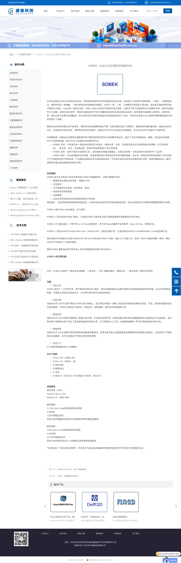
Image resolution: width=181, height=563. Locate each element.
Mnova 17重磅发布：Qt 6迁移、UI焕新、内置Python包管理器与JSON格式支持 (25, 188)
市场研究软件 (16, 141)
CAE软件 (14, 168)
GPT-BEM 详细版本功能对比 (23, 234)
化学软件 (14, 86)
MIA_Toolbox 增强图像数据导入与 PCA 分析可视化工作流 (25, 240)
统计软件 (14, 93)
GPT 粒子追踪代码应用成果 (23, 251)
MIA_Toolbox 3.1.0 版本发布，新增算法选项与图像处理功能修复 (25, 193)
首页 (11, 54)
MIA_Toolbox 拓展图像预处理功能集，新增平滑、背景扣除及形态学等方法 (25, 262)
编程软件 (14, 147)
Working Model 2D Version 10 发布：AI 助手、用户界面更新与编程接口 (25, 215)
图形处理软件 (16, 127)
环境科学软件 (16, 80)
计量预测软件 (16, 120)
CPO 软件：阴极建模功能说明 (24, 245)
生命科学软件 (16, 134)
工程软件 (14, 100)
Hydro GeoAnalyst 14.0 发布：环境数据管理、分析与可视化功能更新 (25, 210)
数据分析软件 (16, 113)
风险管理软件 (16, 161)
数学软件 (14, 107)
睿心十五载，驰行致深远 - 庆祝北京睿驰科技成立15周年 (25, 199)
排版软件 (14, 154)
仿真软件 (14, 73)
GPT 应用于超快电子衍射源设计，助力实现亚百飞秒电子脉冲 (25, 257)
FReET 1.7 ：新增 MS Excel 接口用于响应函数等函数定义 (25, 204)
